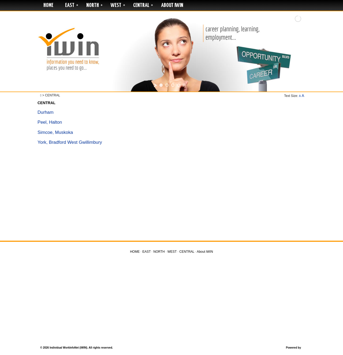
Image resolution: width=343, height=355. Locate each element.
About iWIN (172, 5)
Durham (46, 112)
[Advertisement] (171, 195)
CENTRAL (141, 5)
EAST (69, 5)
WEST (116, 5)
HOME (48, 5)
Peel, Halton (50, 122)
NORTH (92, 5)
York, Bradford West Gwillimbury (70, 142)
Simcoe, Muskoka (55, 132)
